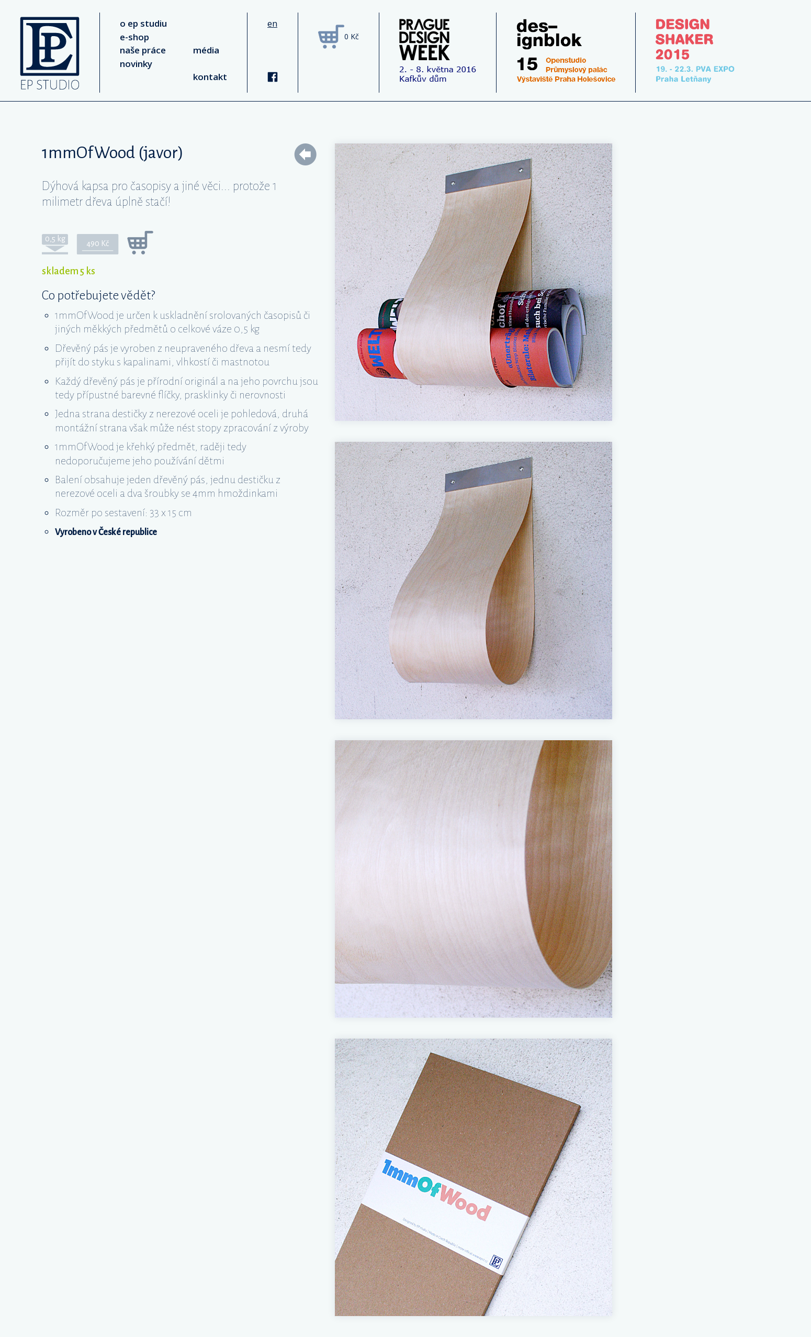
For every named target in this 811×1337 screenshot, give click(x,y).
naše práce (143, 50)
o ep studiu (143, 23)
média (206, 50)
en (272, 23)
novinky (136, 64)
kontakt (210, 77)
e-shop (134, 37)
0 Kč (351, 36)
